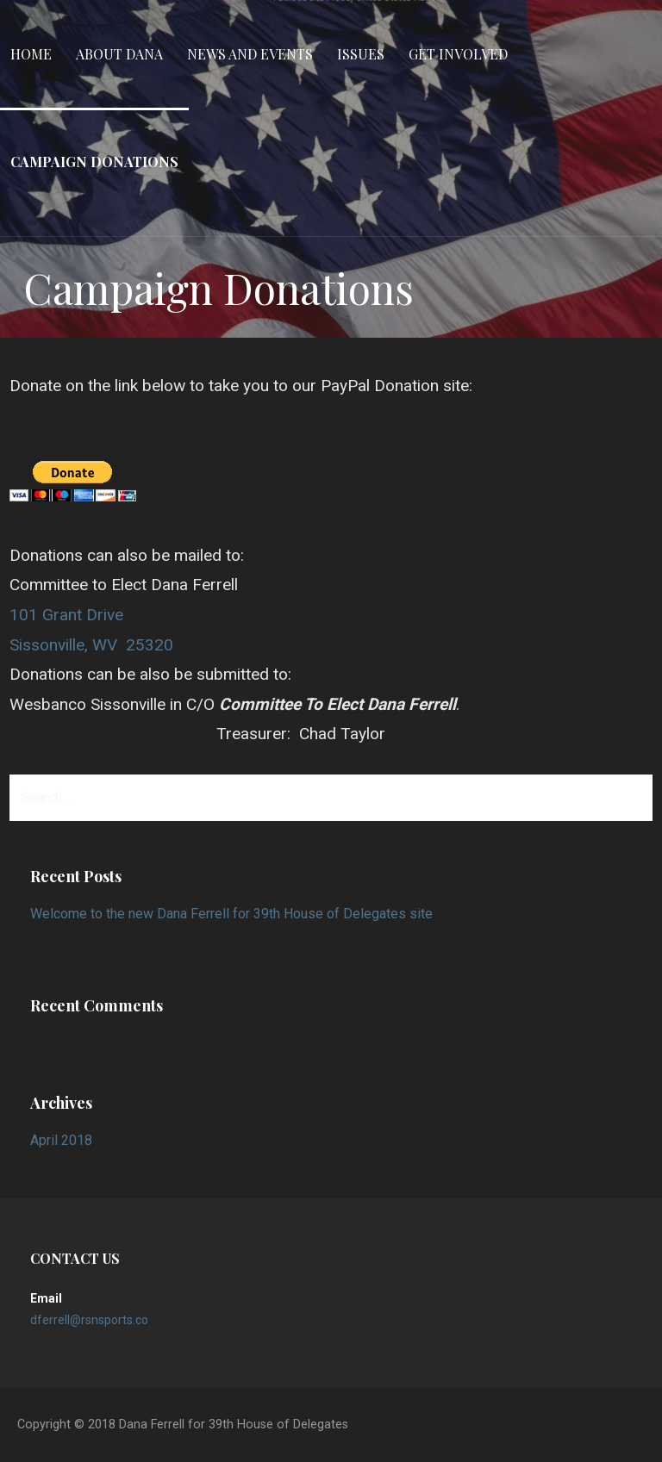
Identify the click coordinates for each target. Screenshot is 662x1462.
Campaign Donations (94, 161)
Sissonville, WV (63, 645)
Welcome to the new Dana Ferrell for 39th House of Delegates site (231, 913)
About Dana (119, 54)
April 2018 (61, 1140)
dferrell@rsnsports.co (89, 1320)
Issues (360, 54)
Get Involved (458, 54)
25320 (149, 645)
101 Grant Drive (66, 615)
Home (31, 54)
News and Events (250, 54)
